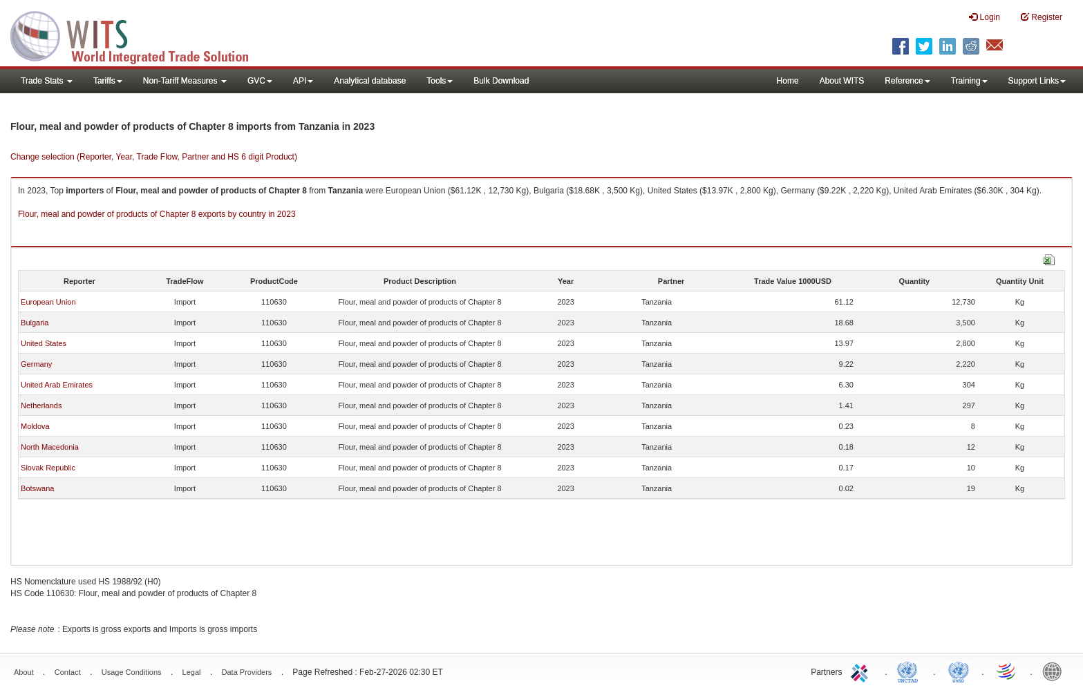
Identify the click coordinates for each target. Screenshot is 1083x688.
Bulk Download (501, 81)
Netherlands (41, 405)
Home (788, 81)
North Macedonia (50, 447)
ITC (862, 671)
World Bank (1055, 671)
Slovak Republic (48, 468)
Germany (36, 364)
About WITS (842, 81)
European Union (48, 302)
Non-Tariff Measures (185, 81)
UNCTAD (910, 671)
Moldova (35, 426)
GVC (259, 81)
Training (969, 81)
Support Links (1037, 81)
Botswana (37, 488)
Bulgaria (34, 322)
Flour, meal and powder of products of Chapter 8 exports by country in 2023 (157, 214)
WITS (138, 34)
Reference (907, 81)
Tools (439, 81)
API (303, 81)
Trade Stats (47, 81)
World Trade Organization (1007, 671)
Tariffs (107, 81)
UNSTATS (958, 671)
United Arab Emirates (57, 385)
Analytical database (370, 81)
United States (43, 343)
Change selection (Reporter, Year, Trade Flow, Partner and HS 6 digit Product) (153, 157)
